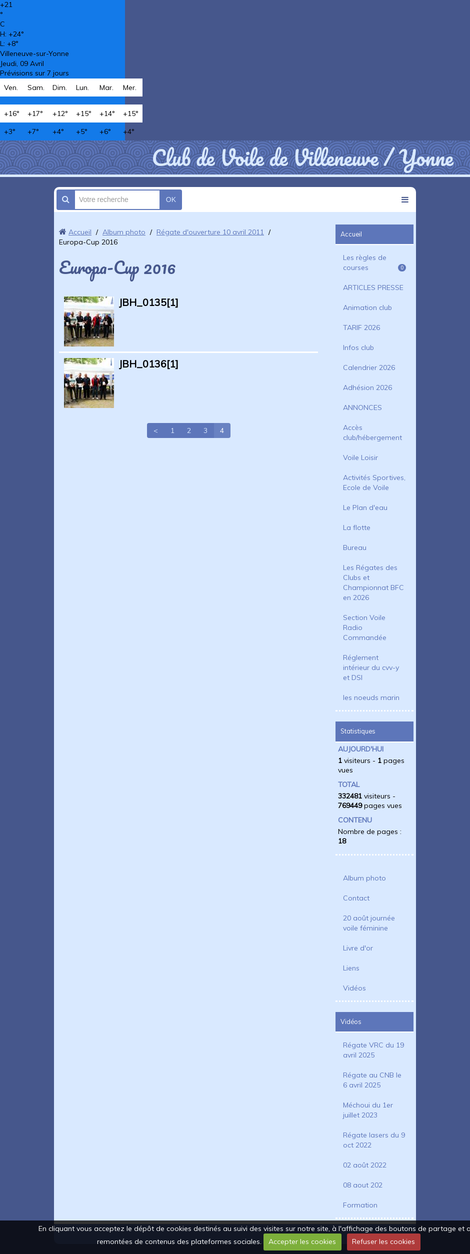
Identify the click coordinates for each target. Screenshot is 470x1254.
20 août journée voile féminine (369, 923)
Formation (360, 1205)
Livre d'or (358, 948)
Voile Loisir (360, 457)
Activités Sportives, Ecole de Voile (374, 482)
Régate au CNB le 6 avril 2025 (372, 1080)
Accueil (80, 232)
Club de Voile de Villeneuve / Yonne (302, 157)
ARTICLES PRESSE (373, 287)
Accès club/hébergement (372, 432)
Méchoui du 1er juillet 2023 (368, 1110)
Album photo (124, 232)
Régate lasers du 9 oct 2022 (374, 1140)
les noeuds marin (371, 697)
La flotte (356, 527)
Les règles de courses (374, 262)
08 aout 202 (362, 1185)
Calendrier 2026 (369, 367)
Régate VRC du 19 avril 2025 (373, 1050)
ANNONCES (362, 407)
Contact (356, 898)
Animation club (367, 307)
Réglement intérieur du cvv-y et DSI (371, 667)
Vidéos (354, 988)
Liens (351, 968)
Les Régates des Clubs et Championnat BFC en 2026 (373, 582)
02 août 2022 (364, 1165)
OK (171, 200)
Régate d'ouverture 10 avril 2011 (210, 232)
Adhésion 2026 (367, 387)
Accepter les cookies (302, 1241)
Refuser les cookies (383, 1241)
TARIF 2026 (361, 327)
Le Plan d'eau (365, 507)
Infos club (358, 347)
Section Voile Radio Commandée (364, 627)
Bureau (354, 547)
